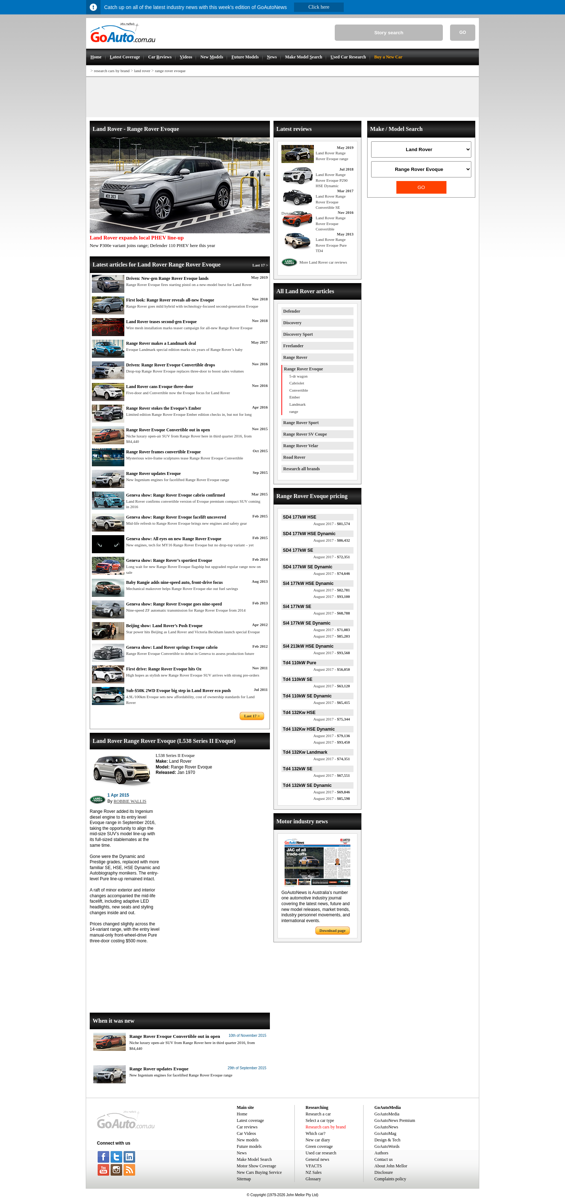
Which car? (315, 1133)
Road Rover (294, 457)
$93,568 (331, 653)
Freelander (293, 345)
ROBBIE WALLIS (130, 801)
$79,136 (331, 736)
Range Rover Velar (300, 445)
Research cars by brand (326, 1126)
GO (462, 32)
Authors (381, 1152)
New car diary (318, 1139)
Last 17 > (260, 265)
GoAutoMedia (386, 1113)
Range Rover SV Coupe (305, 434)
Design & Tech (387, 1139)
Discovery (292, 322)
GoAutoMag (385, 1133)
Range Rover (295, 357)
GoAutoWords (387, 1146)
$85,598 (331, 798)
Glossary (313, 1178)
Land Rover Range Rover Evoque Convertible (331, 223)
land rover (142, 71)
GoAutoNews (386, 1126)
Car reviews (247, 1126)
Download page (333, 930)
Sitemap (244, 1178)
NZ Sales (313, 1172)
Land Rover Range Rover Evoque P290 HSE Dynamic (332, 180)
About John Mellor (390, 1165)
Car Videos (246, 1133)
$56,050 (331, 669)
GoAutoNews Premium (394, 1120)
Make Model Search (254, 1159)
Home (242, 1113)
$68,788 (331, 613)
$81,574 (331, 523)
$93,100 (331, 596)
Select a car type (320, 1120)
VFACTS (314, 1165)
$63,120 (331, 686)
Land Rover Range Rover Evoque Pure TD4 (331, 245)
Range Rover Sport (301, 422)
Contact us (383, 1159)
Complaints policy (390, 1178)
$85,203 (331, 636)
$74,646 (331, 573)
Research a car (318, 1113)
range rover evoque (170, 71)
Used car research (321, 1152)
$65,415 (331, 702)
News (241, 1152)
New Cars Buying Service (259, 1172)
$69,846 (331, 792)
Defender (291, 311)
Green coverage (319, 1146)
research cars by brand (112, 71)
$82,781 (331, 590)
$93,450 (331, 742)
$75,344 (331, 719)
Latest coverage (250, 1120)
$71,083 (331, 629)
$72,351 (331, 557)
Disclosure (383, 1172)
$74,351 (331, 759)
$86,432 (331, 540)
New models (247, 1139)
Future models (249, 1146)
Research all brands (301, 468)
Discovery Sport (298, 334)
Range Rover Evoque (303, 368)
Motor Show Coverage (256, 1165)
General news (317, 1159)
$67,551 (331, 775)
